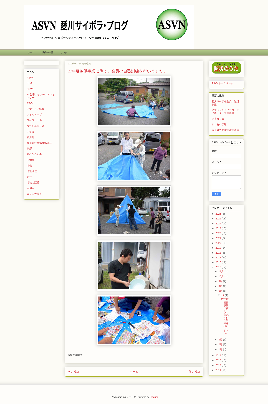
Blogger (154, 397)
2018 (219, 252)
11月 (221, 271)
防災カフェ (218, 118)
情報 (29, 165)
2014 (219, 355)
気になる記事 (34, 154)
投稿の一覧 (47, 52)
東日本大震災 (34, 193)
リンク (63, 52)
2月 (220, 344)
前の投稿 (194, 371)
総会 (29, 176)
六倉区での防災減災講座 (225, 130)
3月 (220, 339)
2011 (219, 370)
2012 (219, 365)
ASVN (30, 77)
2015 (219, 267)
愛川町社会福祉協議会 (39, 142)
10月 (221, 276)
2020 (219, 243)
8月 (220, 286)
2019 (219, 247)
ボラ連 (30, 131)
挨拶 (29, 148)
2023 (219, 228)
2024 (219, 223)
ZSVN (30, 103)
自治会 (30, 159)
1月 (220, 349)
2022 (219, 233)
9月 (220, 281)
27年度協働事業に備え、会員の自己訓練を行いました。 (225, 316)
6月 (220, 290)
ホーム (31, 52)
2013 (219, 360)
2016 (219, 262)
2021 (219, 238)
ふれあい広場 (219, 124)
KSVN (30, 89)
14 (223, 295)
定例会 (30, 188)
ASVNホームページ (222, 83)
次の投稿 (73, 371)
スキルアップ (34, 114)
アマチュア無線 (35, 108)
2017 (219, 257)
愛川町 (30, 137)
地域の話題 (33, 182)
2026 (219, 213)
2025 (219, 218)
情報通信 (32, 171)
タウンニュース (35, 125)
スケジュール (34, 120)
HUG (29, 83)
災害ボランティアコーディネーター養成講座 (225, 111)
